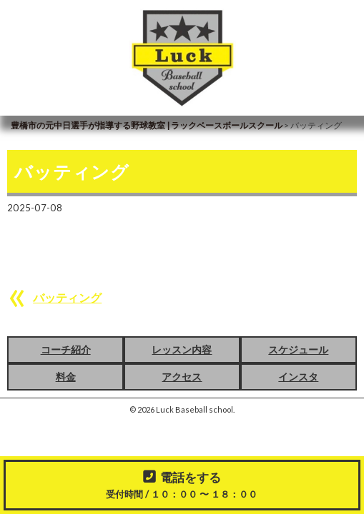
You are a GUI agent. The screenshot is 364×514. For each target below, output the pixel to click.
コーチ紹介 (66, 349)
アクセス (182, 377)
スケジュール (298, 349)
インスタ (298, 377)
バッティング (67, 297)
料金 (66, 377)
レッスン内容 (182, 349)
